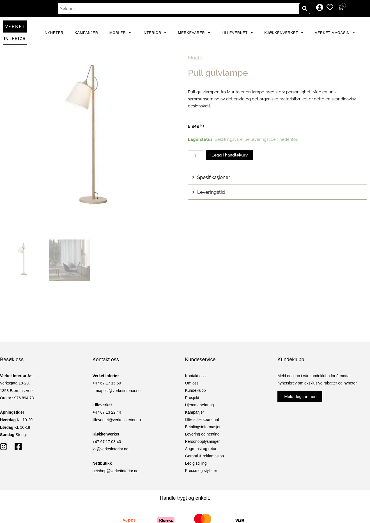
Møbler (120, 33)
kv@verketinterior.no (110, 449)
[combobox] (178, 8)
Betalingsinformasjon (203, 427)
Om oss (192, 383)
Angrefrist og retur (201, 448)
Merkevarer (194, 33)
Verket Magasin (335, 33)
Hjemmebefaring (199, 405)
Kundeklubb (195, 390)
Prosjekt (192, 397)
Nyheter (54, 33)
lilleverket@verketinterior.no (117, 420)
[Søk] (304, 8)
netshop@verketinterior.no (116, 471)
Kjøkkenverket (284, 33)
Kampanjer (86, 33)
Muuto (195, 58)
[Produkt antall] (195, 155)
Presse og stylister (201, 470)
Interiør (155, 33)
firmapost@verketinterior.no (117, 390)
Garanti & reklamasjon (204, 456)
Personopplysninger (202, 441)
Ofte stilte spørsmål (202, 419)
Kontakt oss (195, 376)
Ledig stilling (196, 463)
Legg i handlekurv (230, 155)
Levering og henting (202, 434)
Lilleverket (237, 33)
